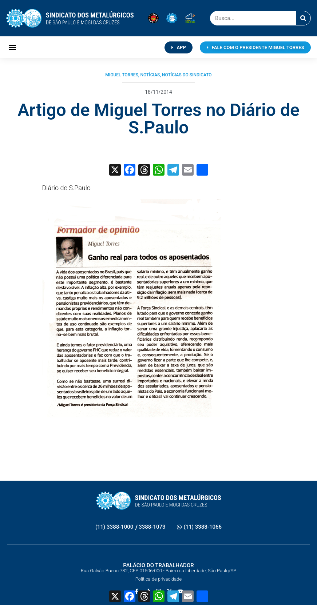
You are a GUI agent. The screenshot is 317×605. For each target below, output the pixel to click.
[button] (12, 47)
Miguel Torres (121, 74)
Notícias (150, 74)
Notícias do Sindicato (187, 74)
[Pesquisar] (303, 18)
